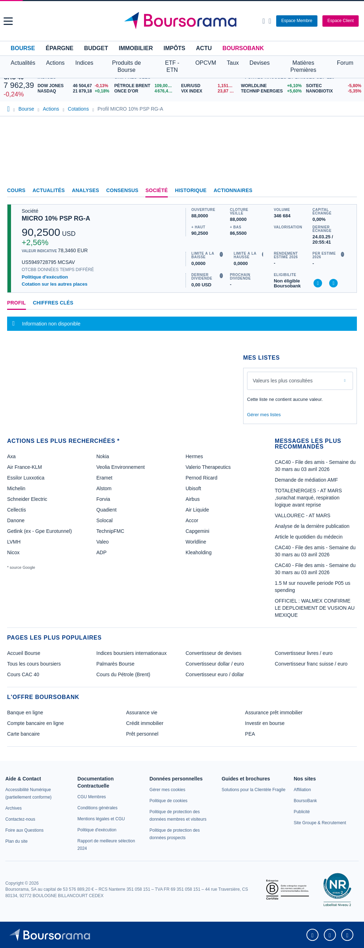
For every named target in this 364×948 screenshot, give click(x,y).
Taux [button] (233, 63)
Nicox (13, 552)
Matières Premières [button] (303, 66)
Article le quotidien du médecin (309, 537)
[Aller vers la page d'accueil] (183, 21)
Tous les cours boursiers (34, 664)
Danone (16, 520)
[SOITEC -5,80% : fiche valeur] (333, 86)
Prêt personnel (142, 734)
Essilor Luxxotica (25, 478)
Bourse (23, 48)
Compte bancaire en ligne (35, 723)
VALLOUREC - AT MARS (302, 515)
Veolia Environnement (120, 467)
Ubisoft (193, 488)
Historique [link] (191, 190)
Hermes (194, 456)
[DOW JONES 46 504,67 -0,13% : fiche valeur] (74, 86)
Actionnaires (233, 190)
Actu (204, 48)
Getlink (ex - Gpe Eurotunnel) (39, 531)
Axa (11, 456)
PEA (250, 734)
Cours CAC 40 (23, 674)
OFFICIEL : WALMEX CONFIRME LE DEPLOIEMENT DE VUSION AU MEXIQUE (315, 608)
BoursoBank (243, 48)
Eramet (104, 478)
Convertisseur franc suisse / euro (311, 664)
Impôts (174, 48)
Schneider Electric (27, 499)
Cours (16, 190)
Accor (192, 520)
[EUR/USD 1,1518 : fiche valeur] (209, 86)
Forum (345, 63)
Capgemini (197, 531)
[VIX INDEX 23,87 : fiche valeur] (209, 91)
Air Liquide (197, 510)
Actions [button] (55, 63)
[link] (13, 808)
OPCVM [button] (205, 63)
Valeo (102, 542)
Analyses (85, 190)
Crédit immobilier (145, 723)
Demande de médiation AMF (306, 480)
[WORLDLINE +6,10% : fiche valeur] (271, 86)
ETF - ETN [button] (172, 66)
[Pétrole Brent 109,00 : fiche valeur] (145, 86)
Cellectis (16, 510)
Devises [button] (260, 63)
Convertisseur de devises (213, 653)
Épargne (59, 48)
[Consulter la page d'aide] (269, 21)
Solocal (104, 520)
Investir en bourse (264, 723)
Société (156, 190)
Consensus (122, 190)
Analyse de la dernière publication (312, 526)
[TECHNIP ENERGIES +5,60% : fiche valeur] (271, 91)
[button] (8, 21)
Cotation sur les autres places (54, 284)
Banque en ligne (25, 712)
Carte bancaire (23, 734)
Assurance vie (141, 712)
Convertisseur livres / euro (304, 653)
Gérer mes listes (264, 414)
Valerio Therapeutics (208, 467)
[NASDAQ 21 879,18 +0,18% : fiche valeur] (74, 91)
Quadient (106, 510)
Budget (96, 48)
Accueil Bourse (23, 653)
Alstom (104, 488)
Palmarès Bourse (115, 664)
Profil (16, 303)
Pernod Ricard (202, 478)
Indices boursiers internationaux (131, 653)
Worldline (196, 542)
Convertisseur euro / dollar (215, 674)
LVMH (14, 542)
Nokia (102, 456)
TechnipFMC (110, 531)
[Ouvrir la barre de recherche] (263, 21)
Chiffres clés (53, 303)
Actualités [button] (23, 63)
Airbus (193, 499)
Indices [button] (84, 63)
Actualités (49, 190)
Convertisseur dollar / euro (215, 664)
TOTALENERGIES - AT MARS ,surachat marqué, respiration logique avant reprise (308, 498)
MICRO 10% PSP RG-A (56, 218)
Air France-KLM (24, 467)
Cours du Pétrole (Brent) (123, 674)
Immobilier (136, 48)
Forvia (103, 499)
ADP (101, 552)
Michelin (16, 488)
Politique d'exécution (45, 277)
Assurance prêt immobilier (274, 712)
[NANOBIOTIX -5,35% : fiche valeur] (333, 91)
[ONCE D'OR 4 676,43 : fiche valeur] (145, 91)
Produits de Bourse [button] (126, 66)
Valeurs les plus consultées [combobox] (283, 380)
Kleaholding (199, 552)
